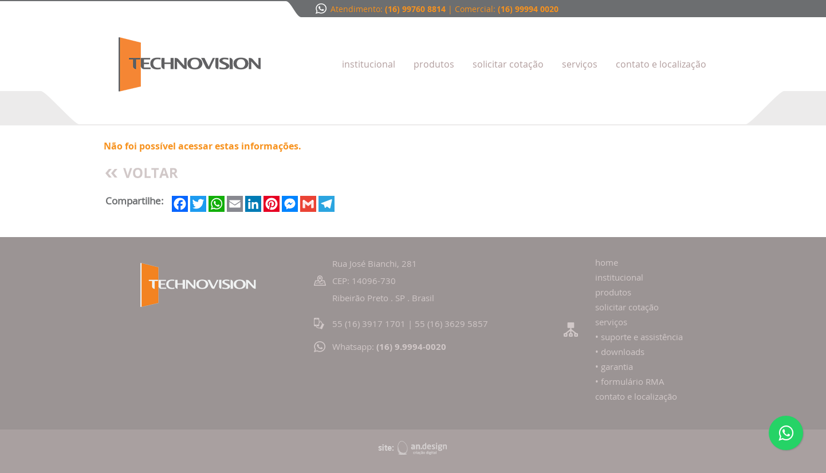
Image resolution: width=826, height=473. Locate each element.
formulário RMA (632, 381)
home (606, 262)
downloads (622, 351)
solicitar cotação (627, 307)
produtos (613, 292)
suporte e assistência (642, 336)
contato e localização (636, 396)
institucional (619, 277)
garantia (617, 366)
